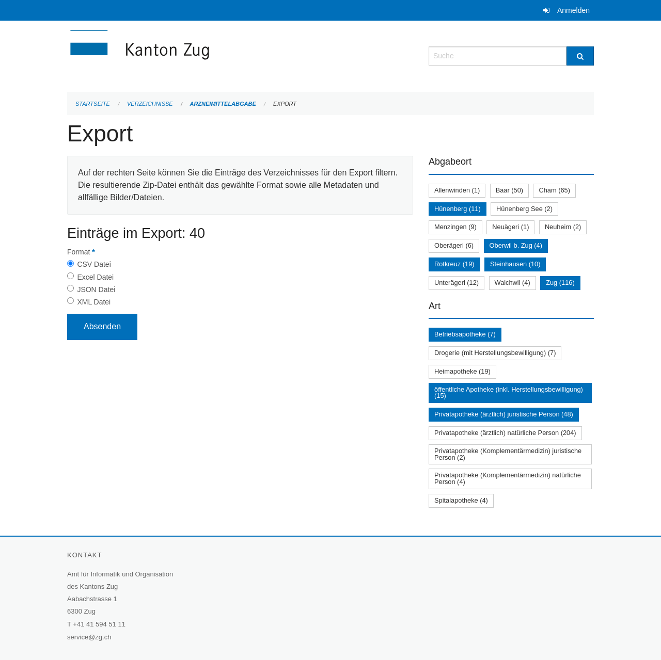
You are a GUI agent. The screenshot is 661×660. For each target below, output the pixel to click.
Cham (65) (554, 190)
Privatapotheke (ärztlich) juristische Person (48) (503, 414)
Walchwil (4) (512, 282)
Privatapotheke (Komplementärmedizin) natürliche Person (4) (507, 478)
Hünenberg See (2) (524, 209)
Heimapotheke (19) (462, 371)
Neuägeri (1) (510, 227)
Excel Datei (95, 277)
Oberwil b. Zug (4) (516, 245)
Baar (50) (509, 190)
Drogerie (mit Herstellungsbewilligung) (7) (495, 353)
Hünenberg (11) (457, 209)
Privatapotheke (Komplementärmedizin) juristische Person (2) (507, 454)
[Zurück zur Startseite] (201, 55)
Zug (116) (560, 282)
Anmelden (573, 10)
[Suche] (580, 56)
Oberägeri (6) (454, 245)
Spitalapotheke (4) (461, 500)
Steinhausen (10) (515, 264)
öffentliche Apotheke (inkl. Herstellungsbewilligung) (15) (508, 392)
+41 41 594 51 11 (99, 624)
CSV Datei (94, 264)
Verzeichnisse (150, 104)
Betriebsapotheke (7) (465, 334)
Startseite (92, 104)
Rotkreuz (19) (454, 264)
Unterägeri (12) (456, 282)
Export (284, 104)
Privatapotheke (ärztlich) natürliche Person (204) (505, 433)
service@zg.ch (89, 637)
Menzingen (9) (455, 227)
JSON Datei (96, 289)
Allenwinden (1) (457, 190)
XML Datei (94, 302)
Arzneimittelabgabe (223, 104)
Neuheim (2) (563, 227)
